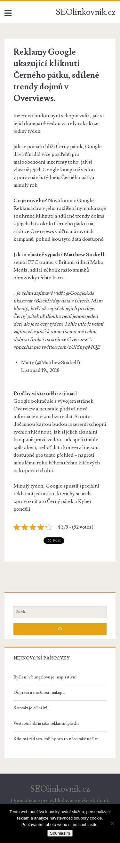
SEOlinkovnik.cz (86, 12)
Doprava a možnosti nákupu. (39, 692)
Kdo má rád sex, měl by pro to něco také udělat (55, 738)
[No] (112, 823)
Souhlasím (60, 833)
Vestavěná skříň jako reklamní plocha (46, 723)
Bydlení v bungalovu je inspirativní (44, 677)
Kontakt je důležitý (30, 708)
